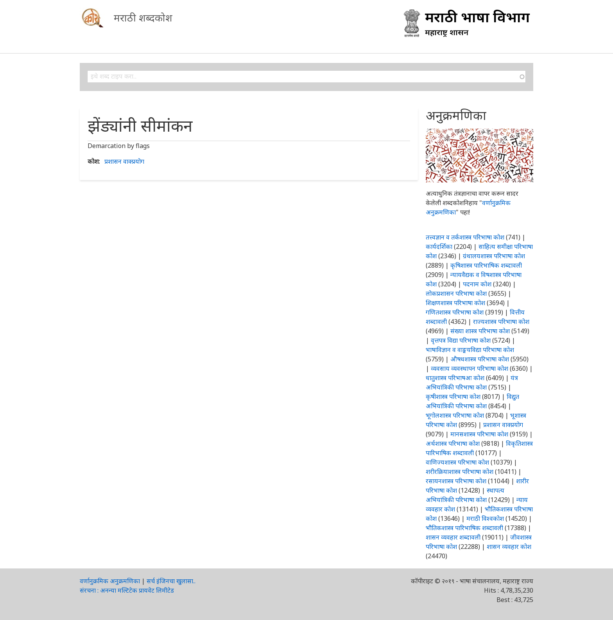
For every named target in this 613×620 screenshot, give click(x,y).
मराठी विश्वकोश (485, 518)
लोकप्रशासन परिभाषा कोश (456, 293)
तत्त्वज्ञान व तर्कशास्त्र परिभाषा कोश (465, 237)
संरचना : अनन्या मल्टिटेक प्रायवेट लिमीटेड (127, 590)
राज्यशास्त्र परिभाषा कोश (501, 321)
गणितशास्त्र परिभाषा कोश (455, 312)
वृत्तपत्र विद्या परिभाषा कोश (461, 340)
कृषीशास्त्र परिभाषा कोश (453, 396)
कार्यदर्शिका (439, 246)
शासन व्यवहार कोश (509, 546)
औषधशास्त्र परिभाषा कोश (479, 359)
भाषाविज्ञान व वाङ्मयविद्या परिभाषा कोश (470, 349)
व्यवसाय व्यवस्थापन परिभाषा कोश (469, 368)
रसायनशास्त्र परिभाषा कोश (456, 481)
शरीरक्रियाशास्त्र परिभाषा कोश (459, 471)
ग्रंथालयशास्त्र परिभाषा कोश (494, 256)
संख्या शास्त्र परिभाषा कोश (480, 331)
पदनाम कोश (477, 284)
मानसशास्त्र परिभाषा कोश (479, 434)
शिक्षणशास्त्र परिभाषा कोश (455, 302)
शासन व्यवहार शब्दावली (453, 537)
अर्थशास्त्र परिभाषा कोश (453, 443)
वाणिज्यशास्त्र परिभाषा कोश (457, 462)
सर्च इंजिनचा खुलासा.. (171, 581)
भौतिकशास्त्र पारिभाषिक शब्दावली (464, 528)
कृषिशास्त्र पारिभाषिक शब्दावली (486, 265)
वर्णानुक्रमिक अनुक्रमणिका (110, 581)
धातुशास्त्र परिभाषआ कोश (455, 377)
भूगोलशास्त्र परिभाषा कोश (455, 415)
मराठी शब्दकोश (143, 18)
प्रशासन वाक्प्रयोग (124, 161)
